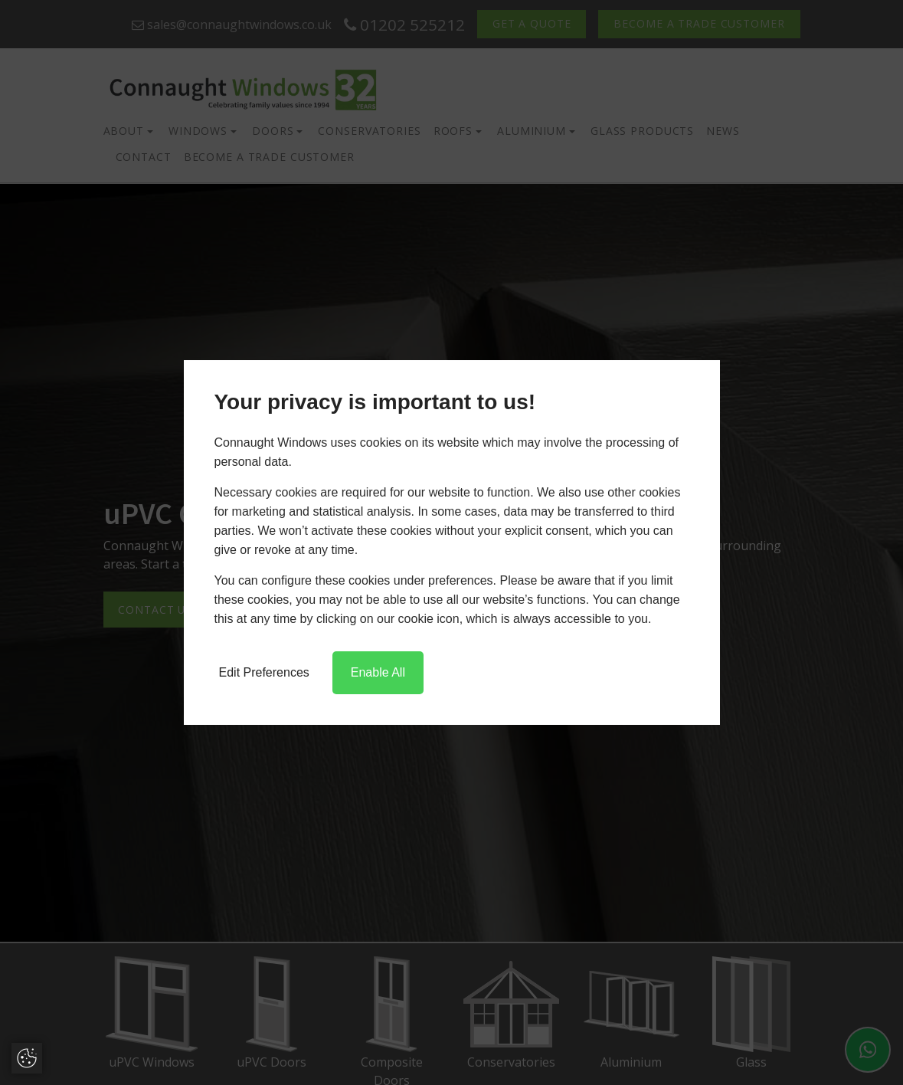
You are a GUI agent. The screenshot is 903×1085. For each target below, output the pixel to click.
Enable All (378, 672)
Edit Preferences (264, 672)
